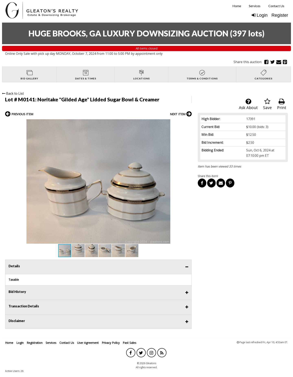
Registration (35, 343)
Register (279, 15)
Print (281, 104)
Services (254, 6)
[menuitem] (236, 6)
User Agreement (88, 343)
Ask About (248, 104)
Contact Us (276, 6)
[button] (188, 123)
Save (267, 104)
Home (236, 6)
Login (260, 15)
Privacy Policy (111, 343)
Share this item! (208, 176)
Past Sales (129, 343)
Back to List (13, 93)
